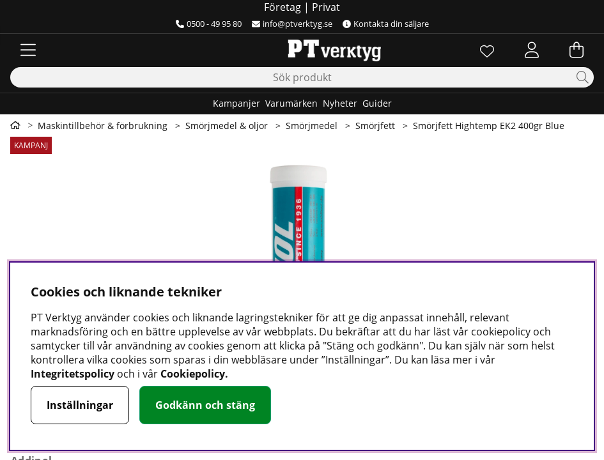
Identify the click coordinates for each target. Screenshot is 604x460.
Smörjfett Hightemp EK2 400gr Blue (488, 125)
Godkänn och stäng (205, 405)
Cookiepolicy (192, 374)
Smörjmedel (311, 125)
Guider (377, 103)
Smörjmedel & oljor (226, 125)
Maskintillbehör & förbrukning (102, 125)
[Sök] (302, 77)
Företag (282, 7)
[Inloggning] (532, 49)
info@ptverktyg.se (292, 23)
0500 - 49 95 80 (209, 23)
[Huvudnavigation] (28, 50)
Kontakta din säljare (386, 23)
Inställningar (80, 405)
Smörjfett (375, 125)
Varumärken (291, 103)
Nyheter (340, 103)
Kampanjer (236, 103)
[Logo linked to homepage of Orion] (302, 49)
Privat (326, 7)
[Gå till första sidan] (15, 125)
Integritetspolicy (72, 374)
